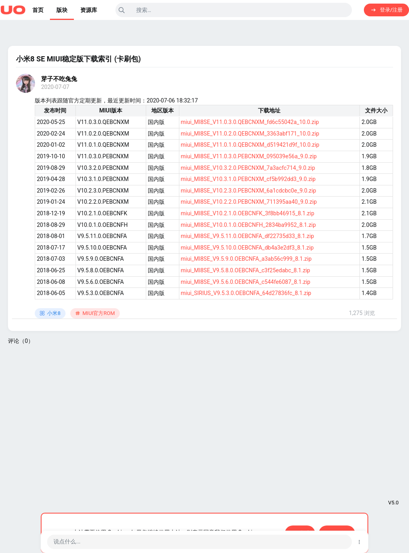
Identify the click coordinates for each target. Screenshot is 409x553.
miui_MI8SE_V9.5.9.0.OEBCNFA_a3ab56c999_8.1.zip (246, 259)
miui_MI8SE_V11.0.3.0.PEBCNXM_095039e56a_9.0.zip (249, 156)
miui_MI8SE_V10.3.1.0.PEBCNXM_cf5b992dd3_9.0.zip (248, 179)
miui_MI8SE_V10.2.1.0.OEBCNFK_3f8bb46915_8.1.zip (247, 213)
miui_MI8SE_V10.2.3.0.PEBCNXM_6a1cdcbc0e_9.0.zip (248, 190)
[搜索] (233, 10)
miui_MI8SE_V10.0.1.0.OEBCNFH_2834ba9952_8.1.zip (248, 225)
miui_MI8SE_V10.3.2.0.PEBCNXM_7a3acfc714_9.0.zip (248, 168)
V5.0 (393, 503)
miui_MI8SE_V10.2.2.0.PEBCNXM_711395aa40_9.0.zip (249, 202)
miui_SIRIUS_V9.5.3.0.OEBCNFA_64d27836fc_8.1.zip (246, 293)
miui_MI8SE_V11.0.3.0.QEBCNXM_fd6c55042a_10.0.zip (250, 122)
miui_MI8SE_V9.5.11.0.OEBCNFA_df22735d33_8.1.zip (247, 236)
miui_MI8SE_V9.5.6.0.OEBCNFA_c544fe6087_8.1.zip (245, 282)
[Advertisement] (204, 409)
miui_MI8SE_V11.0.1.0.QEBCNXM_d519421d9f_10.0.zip (250, 145)
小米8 (50, 313)
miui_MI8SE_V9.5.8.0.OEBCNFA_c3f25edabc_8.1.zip (245, 270)
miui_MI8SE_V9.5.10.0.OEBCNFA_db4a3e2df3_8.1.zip (247, 247)
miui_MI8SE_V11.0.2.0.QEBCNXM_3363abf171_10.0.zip (250, 133)
